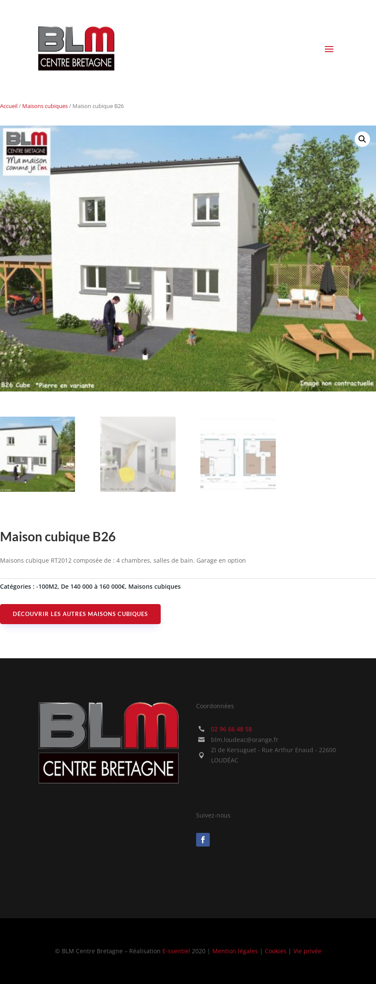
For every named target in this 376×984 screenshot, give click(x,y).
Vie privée (307, 951)
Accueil (8, 106)
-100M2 (47, 586)
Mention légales (235, 951)
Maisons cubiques (45, 106)
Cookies (275, 951)
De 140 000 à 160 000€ (93, 586)
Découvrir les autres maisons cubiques (80, 613)
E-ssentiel (176, 951)
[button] (362, 139)
